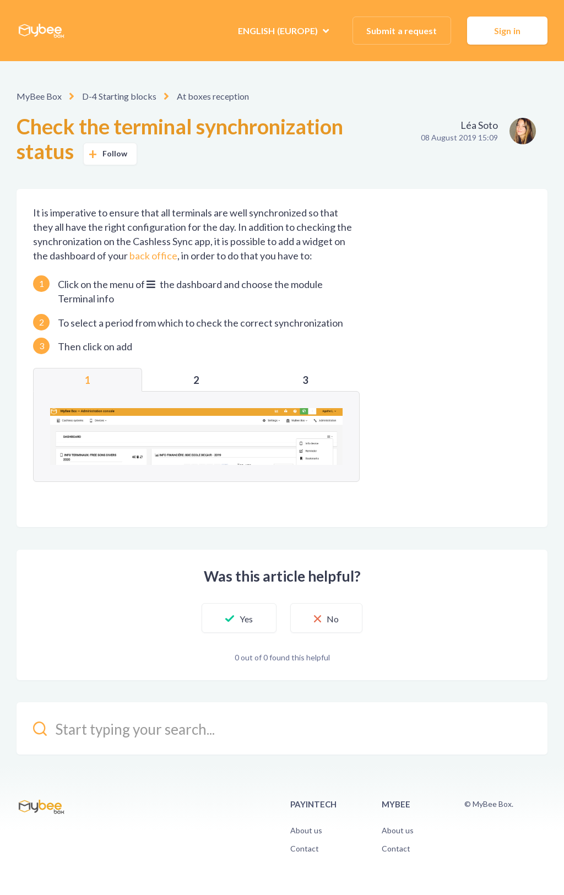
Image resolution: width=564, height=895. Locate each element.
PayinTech (313, 804)
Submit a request (401, 30)
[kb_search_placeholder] (282, 728)
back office (153, 255)
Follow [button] (115, 153)
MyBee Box (39, 96)
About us (306, 830)
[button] (239, 618)
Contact (304, 848)
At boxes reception (213, 96)
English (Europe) (279, 30)
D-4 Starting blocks (119, 96)
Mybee (396, 804)
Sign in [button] (507, 30)
